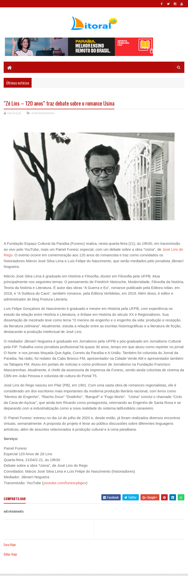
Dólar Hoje (10, 554)
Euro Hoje (10, 545)
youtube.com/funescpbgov (64, 483)
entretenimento (43, 113)
